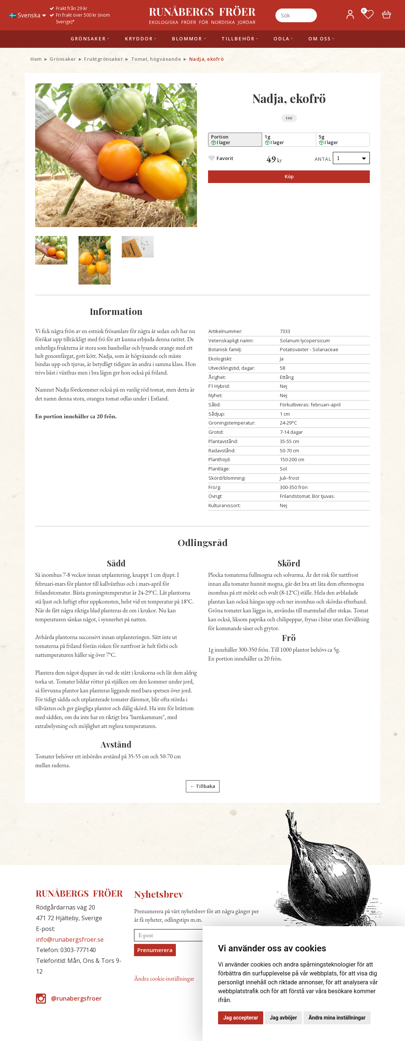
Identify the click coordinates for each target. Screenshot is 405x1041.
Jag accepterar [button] (240, 1018)
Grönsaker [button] (88, 39)
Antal (323, 159)
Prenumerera (155, 950)
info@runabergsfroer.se (70, 939)
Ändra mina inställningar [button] (337, 1018)
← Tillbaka (202, 786)
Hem (36, 59)
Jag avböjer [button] (283, 1018)
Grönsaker (63, 59)
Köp (289, 176)
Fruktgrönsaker (103, 59)
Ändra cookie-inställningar (164, 978)
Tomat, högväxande (156, 59)
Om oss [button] (319, 39)
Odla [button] (281, 39)
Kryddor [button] (139, 39)
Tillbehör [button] (238, 39)
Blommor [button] (187, 39)
